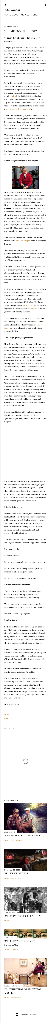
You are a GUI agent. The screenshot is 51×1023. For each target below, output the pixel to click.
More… (34, 15)
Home (7, 15)
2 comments (16, 878)
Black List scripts (22, 241)
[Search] (45, 4)
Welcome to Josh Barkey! (22, 916)
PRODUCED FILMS (16, 873)
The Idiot (32, 308)
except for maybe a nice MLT (18, 109)
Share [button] (6, 715)
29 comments (16, 840)
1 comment (15, 949)
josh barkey (12, 9)
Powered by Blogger (25, 1014)
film (11, 718)
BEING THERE (29, 305)
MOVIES (25, 15)
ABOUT (15, 15)
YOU (14, 96)
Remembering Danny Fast (23, 835)
